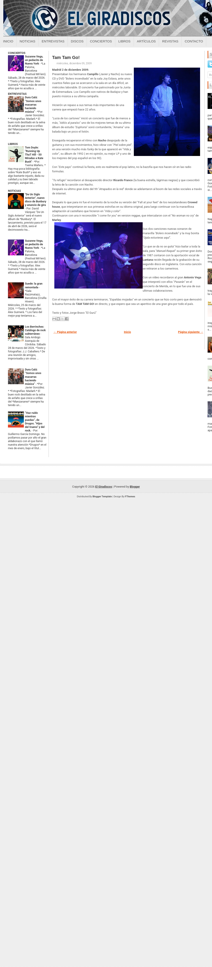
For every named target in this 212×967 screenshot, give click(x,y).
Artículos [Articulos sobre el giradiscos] (146, 41)
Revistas (170, 41)
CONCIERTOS (16, 53)
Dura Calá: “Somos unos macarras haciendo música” (33, 104)
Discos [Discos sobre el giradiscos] (77, 41)
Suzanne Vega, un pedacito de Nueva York (34, 60)
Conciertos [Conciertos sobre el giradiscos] (101, 41)
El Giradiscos (103, 486)
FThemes (130, 496)
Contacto (194, 41)
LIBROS (13, 144)
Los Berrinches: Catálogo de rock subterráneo (35, 330)
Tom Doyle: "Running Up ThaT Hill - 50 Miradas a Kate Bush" (34, 154)
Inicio (8, 41)
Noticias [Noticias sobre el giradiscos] (27, 41)
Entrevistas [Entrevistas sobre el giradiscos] (53, 41)
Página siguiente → (190, 332)
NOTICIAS (14, 190)
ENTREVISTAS (17, 93)
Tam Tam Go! (66, 57)
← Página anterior (65, 332)
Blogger (135, 486)
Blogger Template (102, 496)
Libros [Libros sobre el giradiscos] (124, 41)
